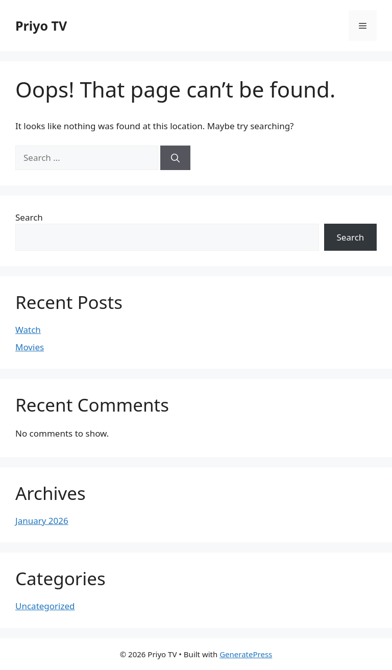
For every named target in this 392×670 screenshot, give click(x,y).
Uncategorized (45, 606)
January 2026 (41, 521)
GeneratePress (245, 654)
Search (29, 217)
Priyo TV (41, 25)
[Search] (175, 158)
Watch (28, 330)
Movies (29, 347)
